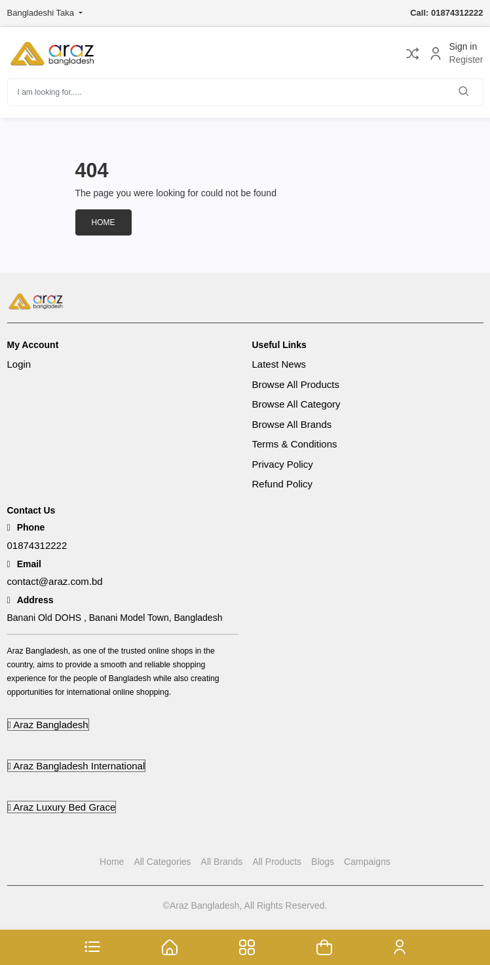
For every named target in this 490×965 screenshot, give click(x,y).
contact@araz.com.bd (55, 581)
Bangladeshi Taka (42, 13)
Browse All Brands (292, 424)
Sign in (463, 46)
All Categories (162, 861)
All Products (276, 861)
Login (19, 364)
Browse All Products (295, 384)
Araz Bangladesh (48, 724)
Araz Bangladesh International (76, 765)
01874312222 (37, 545)
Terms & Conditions (294, 443)
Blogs (322, 861)
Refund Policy (282, 483)
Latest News (279, 364)
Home (103, 222)
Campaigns (367, 861)
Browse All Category (296, 404)
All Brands (222, 861)
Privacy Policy (282, 464)
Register (466, 60)
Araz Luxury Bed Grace (62, 807)
